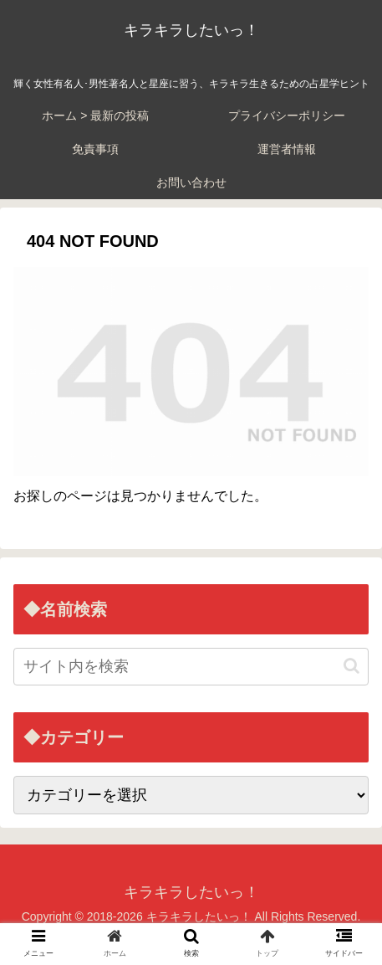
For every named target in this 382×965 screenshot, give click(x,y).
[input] (191, 666)
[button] (351, 665)
